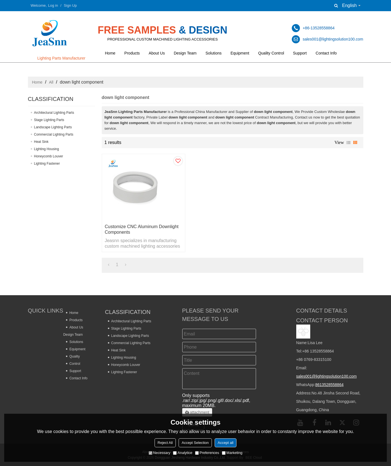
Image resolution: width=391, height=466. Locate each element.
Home (110, 53)
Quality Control (271, 53)
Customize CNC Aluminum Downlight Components (142, 229)
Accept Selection (195, 443)
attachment (197, 412)
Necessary (159, 453)
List (348, 142)
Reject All (165, 443)
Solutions (213, 53)
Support (300, 53)
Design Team (185, 53)
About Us (157, 53)
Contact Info (326, 53)
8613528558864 (329, 384)
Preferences (207, 453)
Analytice (182, 453)
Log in (53, 5)
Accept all (225, 443)
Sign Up (70, 5)
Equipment (240, 53)
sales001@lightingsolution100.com (326, 376)
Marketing (232, 453)
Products (132, 53)
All (51, 82)
